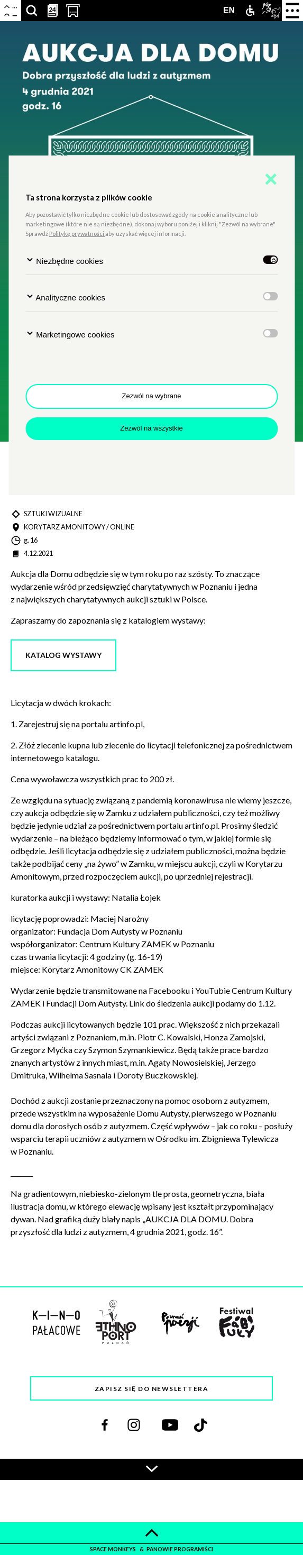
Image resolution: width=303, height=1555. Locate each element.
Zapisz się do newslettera (152, 1389)
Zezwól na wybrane (151, 396)
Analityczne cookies (65, 297)
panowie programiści (179, 1549)
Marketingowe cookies (70, 334)
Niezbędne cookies (64, 260)
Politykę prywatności (77, 233)
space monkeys (113, 1549)
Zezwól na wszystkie (151, 428)
